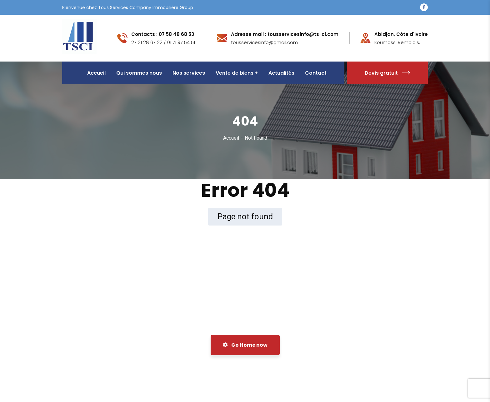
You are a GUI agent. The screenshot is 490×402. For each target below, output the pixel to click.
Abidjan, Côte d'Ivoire (401, 34)
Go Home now (245, 345)
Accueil (231, 138)
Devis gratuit (387, 73)
